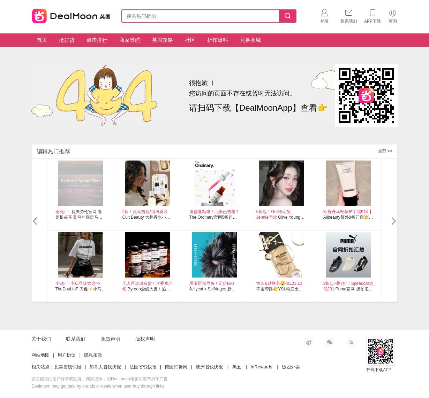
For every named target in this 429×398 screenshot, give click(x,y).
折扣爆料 (217, 40)
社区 (190, 40)
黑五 (236, 366)
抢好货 (67, 40)
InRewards (261, 366)
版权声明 (145, 339)
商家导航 (129, 40)
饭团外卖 (291, 366)
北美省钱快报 (67, 366)
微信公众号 (329, 342)
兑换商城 (250, 40)
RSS (350, 342)
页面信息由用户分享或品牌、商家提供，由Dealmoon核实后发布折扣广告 (99, 378)
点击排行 (96, 40)
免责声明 (110, 339)
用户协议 (67, 355)
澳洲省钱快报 (209, 366)
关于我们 (41, 339)
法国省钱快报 (143, 366)
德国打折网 (176, 366)
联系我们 (75, 339)
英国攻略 (162, 40)
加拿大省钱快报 (105, 366)
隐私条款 (93, 355)
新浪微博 (308, 342)
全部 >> (385, 151)
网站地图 (40, 355)
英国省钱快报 (69, 15)
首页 (42, 40)
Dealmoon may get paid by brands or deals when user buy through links (98, 386)
